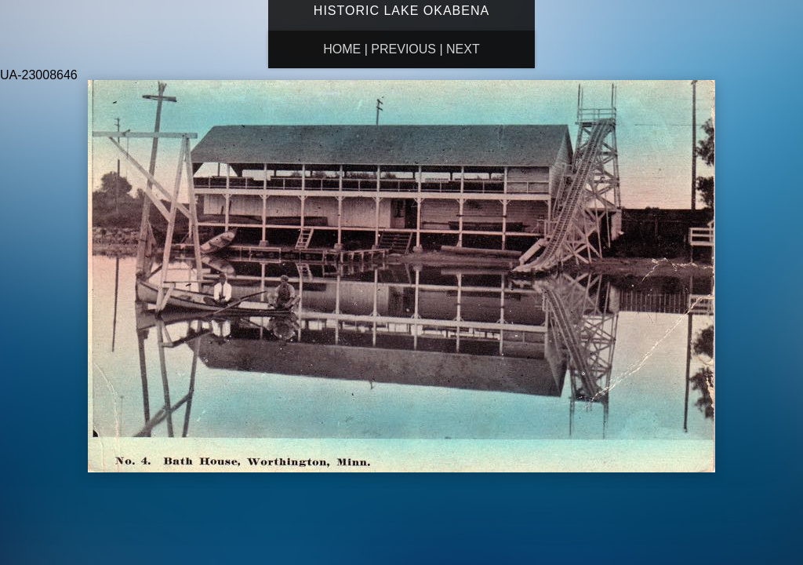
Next (463, 49)
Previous (403, 49)
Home (342, 49)
